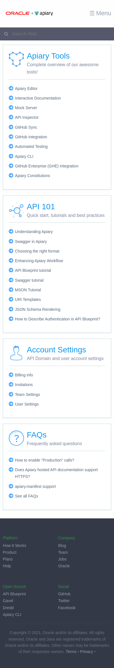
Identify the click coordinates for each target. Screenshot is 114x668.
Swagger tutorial (29, 280)
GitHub (64, 594)
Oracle (64, 566)
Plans (8, 559)
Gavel (8, 600)
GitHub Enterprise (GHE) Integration (46, 166)
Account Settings (56, 349)
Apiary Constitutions (32, 175)
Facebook (66, 607)
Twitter (64, 600)
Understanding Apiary (34, 231)
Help (7, 566)
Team (63, 552)
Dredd (8, 607)
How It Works (14, 545)
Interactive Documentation (38, 98)
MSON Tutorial (28, 290)
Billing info (24, 375)
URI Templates (28, 299)
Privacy (86, 651)
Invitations (24, 384)
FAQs (37, 434)
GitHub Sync (26, 127)
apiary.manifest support (35, 486)
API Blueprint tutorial (33, 270)
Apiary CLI (24, 156)
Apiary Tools (48, 55)
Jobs (62, 559)
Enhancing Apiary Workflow (39, 260)
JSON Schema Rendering (37, 309)
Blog (62, 545)
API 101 (41, 206)
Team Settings (27, 394)
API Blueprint (14, 594)
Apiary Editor (26, 88)
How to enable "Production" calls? (44, 460)
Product (9, 552)
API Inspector (27, 117)
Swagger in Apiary (31, 241)
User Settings (27, 404)
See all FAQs (26, 496)
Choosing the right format (37, 251)
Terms (71, 651)
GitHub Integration (31, 137)
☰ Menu (100, 13)
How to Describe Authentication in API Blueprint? (57, 319)
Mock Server (26, 107)
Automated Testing (31, 146)
